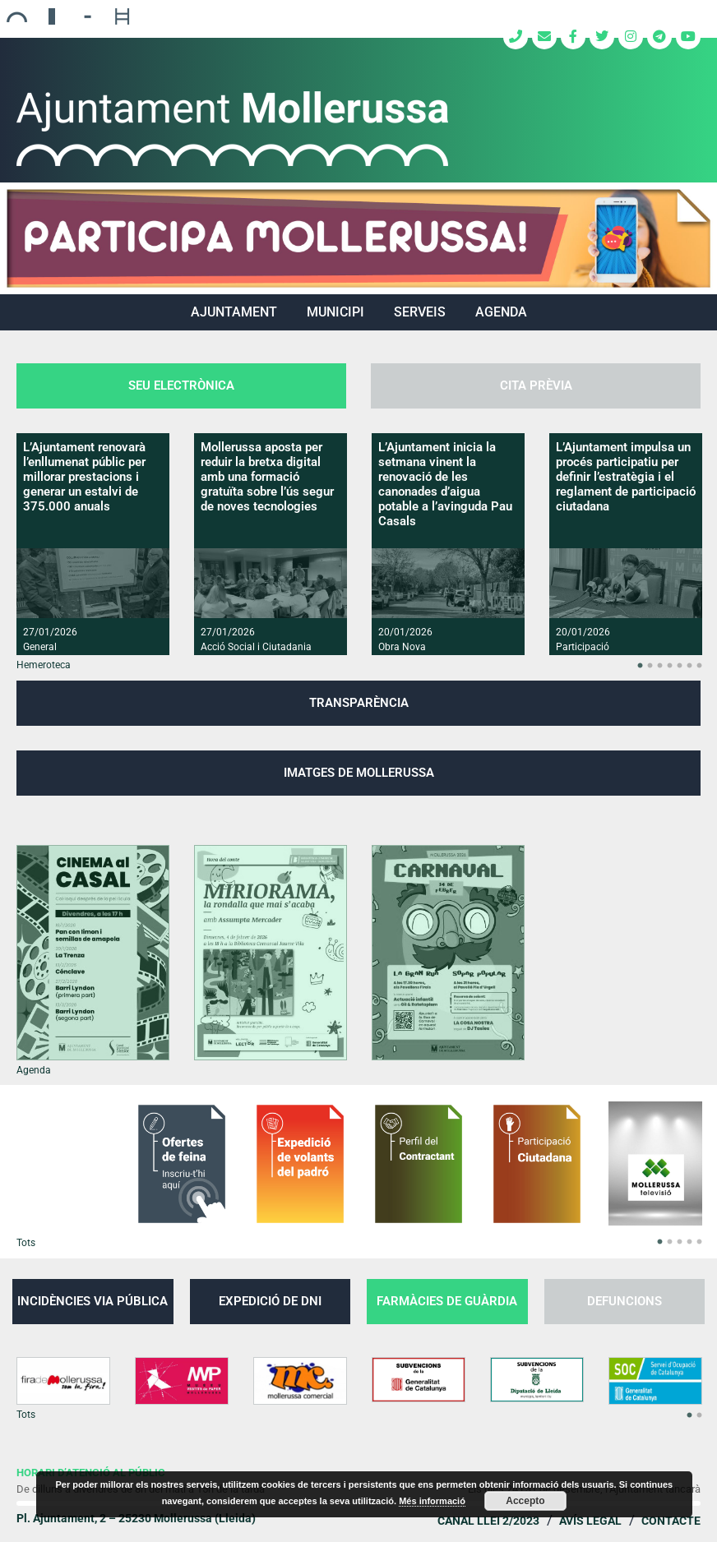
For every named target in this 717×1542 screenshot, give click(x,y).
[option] (93, 544)
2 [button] (649, 666)
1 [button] (639, 666)
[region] (358, 238)
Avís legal (590, 1520)
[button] (358, 238)
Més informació (432, 1501)
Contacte (671, 1520)
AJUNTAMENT (234, 312)
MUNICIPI (335, 312)
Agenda (501, 312)
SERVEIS (420, 312)
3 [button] (659, 666)
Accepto (525, 1501)
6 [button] (689, 666)
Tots (25, 1243)
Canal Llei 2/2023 (488, 1520)
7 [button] (699, 666)
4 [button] (669, 666)
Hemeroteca (43, 665)
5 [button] (679, 666)
